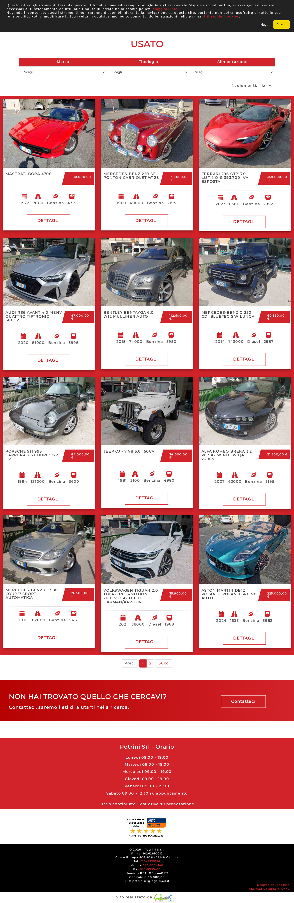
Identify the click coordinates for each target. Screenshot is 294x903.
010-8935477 (150, 869)
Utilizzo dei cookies (221, 16)
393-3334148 (153, 865)
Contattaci (243, 701)
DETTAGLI (48, 220)
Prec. (129, 663)
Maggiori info (165, 9)
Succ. (164, 663)
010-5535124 (150, 861)
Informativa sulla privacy (269, 889)
